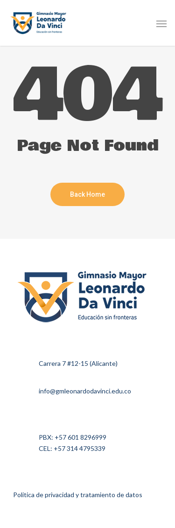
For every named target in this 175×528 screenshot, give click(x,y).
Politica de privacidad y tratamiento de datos (77, 495)
